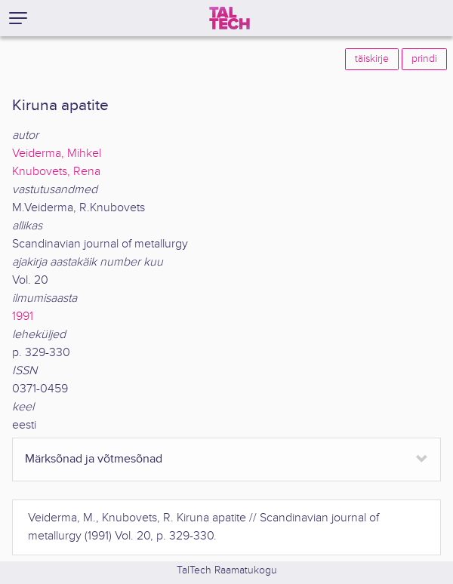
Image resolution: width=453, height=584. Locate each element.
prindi (424, 59)
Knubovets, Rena (56, 171)
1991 (22, 316)
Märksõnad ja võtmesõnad (93, 459)
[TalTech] (229, 18)
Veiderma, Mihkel (56, 153)
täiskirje (372, 59)
